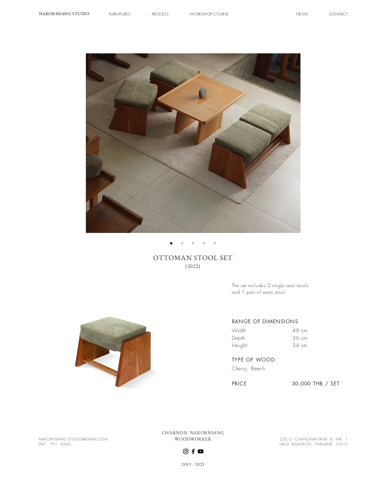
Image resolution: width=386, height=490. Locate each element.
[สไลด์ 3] (193, 243)
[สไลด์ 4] (204, 243)
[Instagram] (185, 451)
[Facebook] (193, 451)
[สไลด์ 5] (215, 243)
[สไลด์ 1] (171, 243)
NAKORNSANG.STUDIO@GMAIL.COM (73, 439)
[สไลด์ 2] (182, 243)
